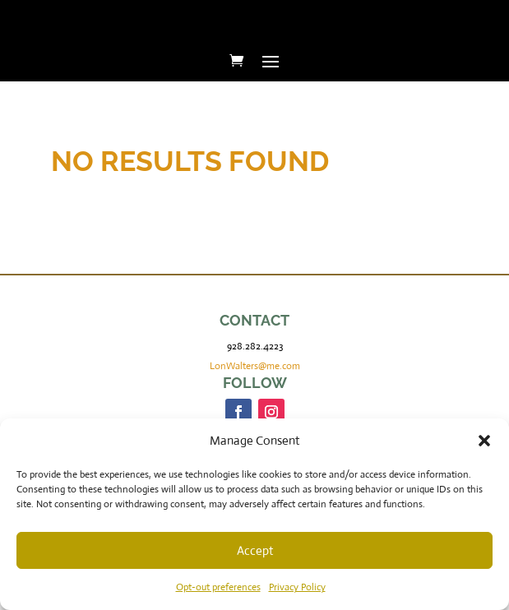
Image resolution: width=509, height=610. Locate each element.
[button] (484, 440)
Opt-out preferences (218, 587)
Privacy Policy (297, 587)
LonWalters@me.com (255, 365)
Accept (255, 550)
